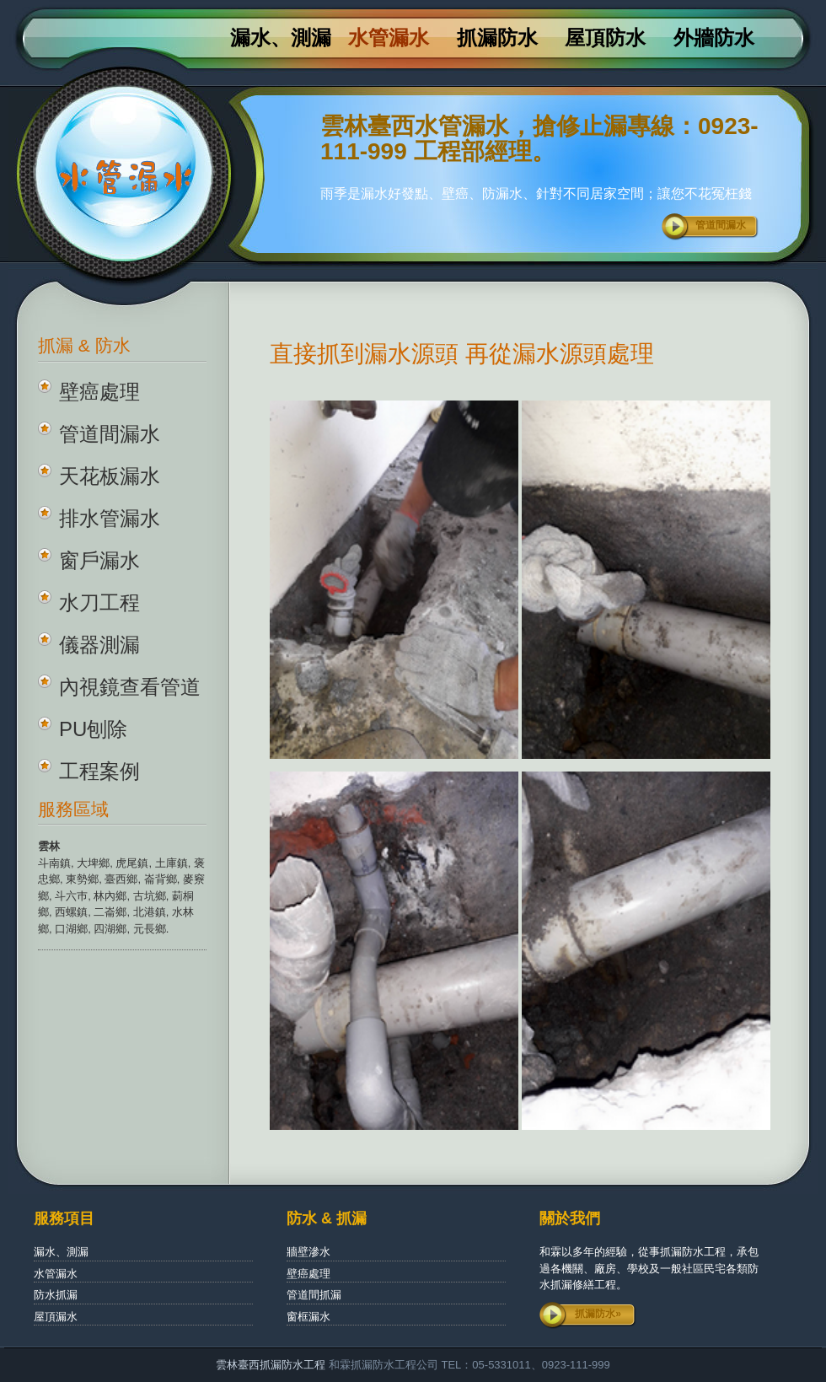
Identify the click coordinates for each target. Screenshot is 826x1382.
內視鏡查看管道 (130, 686)
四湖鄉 (110, 928)
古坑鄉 (149, 896)
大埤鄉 (93, 863)
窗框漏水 (308, 1316)
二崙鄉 (110, 912)
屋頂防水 (605, 38)
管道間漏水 (720, 225)
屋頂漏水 (56, 1316)
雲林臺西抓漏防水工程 (270, 1364)
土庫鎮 (171, 863)
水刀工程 (99, 602)
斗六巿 (71, 896)
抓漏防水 (497, 38)
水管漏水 (388, 38)
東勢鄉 (82, 879)
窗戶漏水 (99, 560)
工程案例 (99, 771)
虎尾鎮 (131, 863)
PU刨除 (93, 729)
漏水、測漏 (280, 38)
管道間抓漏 (314, 1294)
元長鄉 (149, 928)
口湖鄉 (71, 928)
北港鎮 (149, 912)
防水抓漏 (56, 1294)
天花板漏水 (109, 476)
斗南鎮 (54, 863)
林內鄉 (110, 896)
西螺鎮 (71, 912)
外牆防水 (713, 38)
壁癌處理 (99, 391)
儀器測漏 (99, 644)
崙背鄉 (160, 879)
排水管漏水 (109, 518)
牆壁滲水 (308, 1251)
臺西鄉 (121, 879)
